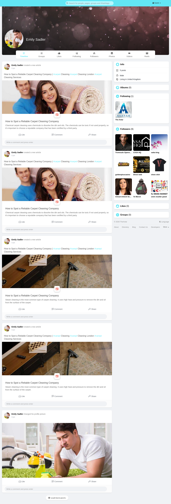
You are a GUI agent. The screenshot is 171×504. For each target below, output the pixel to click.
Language (164, 222)
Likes (123, 206)
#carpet (56, 74)
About (116, 227)
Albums (124, 88)
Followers (125, 129)
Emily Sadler (36, 40)
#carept (56, 249)
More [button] (166, 227)
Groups (124, 215)
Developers (155, 227)
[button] (89, 3)
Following (125, 96)
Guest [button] (157, 3)
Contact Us (143, 227)
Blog (134, 227)
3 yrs (13, 68)
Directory (125, 227)
